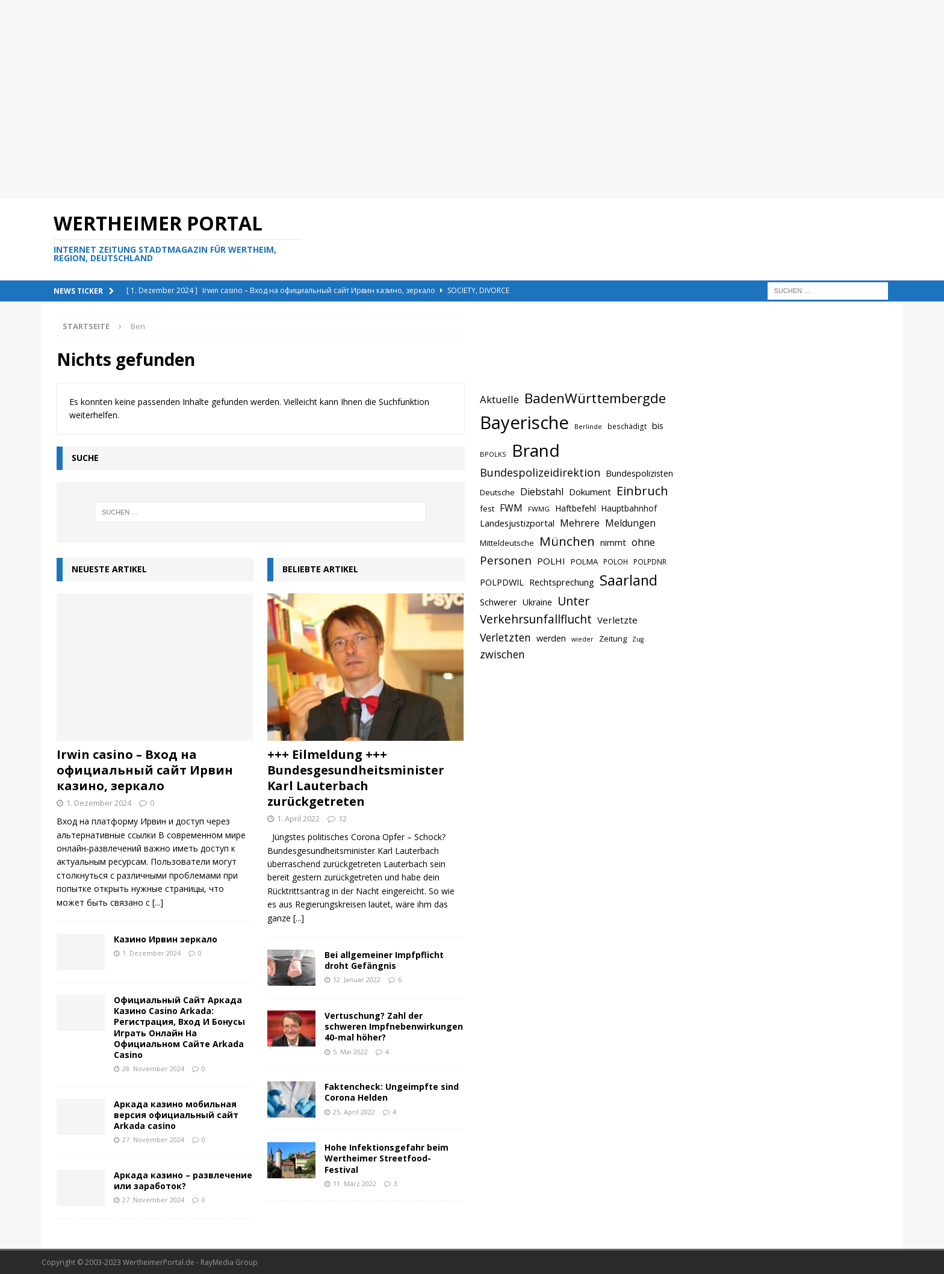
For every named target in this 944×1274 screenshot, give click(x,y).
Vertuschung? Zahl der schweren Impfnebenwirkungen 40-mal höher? (393, 1026)
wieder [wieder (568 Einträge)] (582, 639)
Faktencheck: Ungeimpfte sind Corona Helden (391, 1092)
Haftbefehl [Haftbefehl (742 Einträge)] (575, 508)
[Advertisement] (403, 99)
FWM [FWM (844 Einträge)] (511, 508)
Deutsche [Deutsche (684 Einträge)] (497, 492)
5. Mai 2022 (350, 1051)
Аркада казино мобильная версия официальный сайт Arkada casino (176, 1114)
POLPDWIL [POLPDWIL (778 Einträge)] (502, 582)
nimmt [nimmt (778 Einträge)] (613, 542)
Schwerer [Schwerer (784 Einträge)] (498, 602)
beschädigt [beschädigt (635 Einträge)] (627, 426)
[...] (157, 902)
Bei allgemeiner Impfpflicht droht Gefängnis (384, 960)
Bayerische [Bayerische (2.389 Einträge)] (524, 422)
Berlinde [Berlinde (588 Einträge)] (588, 426)
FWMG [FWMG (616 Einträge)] (539, 508)
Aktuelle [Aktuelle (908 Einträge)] (499, 399)
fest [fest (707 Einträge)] (487, 508)
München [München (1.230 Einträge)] (567, 541)
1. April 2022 (298, 818)
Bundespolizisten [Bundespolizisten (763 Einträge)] (639, 473)
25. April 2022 (354, 1111)
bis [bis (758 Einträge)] (657, 425)
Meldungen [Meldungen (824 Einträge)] (630, 523)
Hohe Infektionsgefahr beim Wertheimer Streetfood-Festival (386, 1158)
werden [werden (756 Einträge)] (551, 638)
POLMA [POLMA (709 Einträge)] (584, 561)
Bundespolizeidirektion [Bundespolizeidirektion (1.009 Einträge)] (540, 472)
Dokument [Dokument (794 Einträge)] (590, 492)
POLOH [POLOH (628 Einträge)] (615, 561)
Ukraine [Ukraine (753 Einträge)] (537, 602)
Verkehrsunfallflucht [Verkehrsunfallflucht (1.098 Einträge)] (536, 619)
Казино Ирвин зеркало (165, 939)
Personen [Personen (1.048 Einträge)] (506, 559)
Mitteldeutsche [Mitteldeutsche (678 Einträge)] (507, 542)
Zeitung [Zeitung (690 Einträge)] (613, 638)
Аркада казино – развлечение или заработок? (183, 1180)
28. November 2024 (153, 1068)
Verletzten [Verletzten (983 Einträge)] (505, 637)
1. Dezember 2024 (98, 802)
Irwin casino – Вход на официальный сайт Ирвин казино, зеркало (145, 770)
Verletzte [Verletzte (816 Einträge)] (617, 620)
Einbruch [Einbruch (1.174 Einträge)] (642, 491)
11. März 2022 (354, 1183)
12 (342, 818)
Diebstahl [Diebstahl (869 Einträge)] (542, 491)
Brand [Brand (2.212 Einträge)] (536, 450)
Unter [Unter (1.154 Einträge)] (573, 601)
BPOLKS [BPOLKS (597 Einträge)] (493, 454)
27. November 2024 (153, 1139)
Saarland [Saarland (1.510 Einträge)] (628, 580)
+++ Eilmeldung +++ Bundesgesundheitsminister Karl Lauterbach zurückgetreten (355, 777)
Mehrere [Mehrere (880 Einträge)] (580, 523)
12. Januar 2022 (356, 979)
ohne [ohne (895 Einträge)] (643, 542)
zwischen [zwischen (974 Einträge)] (502, 654)
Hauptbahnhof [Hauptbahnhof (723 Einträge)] (629, 508)
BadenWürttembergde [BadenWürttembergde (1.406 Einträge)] (595, 398)
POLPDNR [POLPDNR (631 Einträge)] (649, 561)
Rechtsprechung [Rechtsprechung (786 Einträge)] (561, 582)
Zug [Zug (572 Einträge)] (638, 639)
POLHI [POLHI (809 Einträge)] (551, 561)
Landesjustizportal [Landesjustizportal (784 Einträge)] (517, 523)
